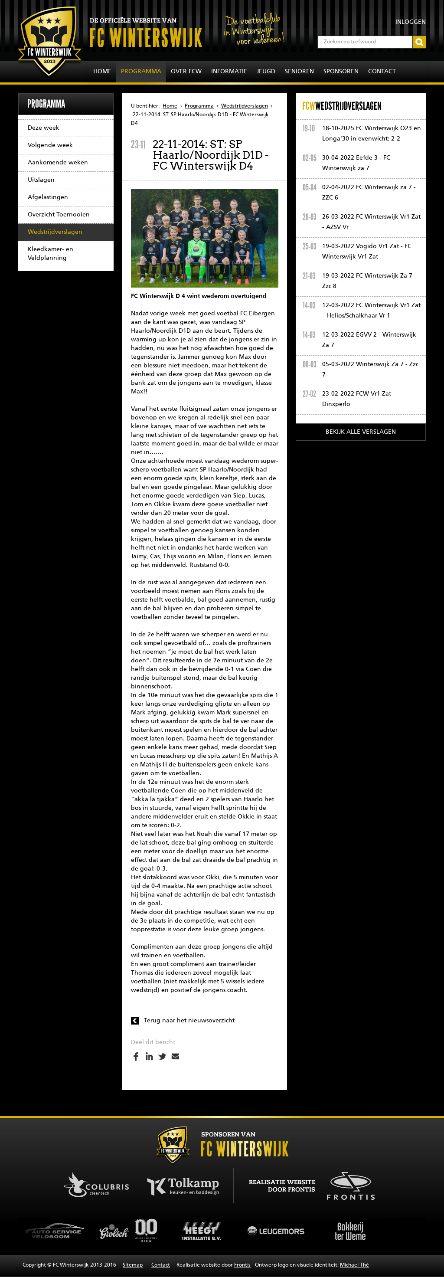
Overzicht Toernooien (59, 215)
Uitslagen (41, 180)
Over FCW (186, 72)
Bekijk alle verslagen (361, 432)
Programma (141, 72)
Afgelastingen (48, 197)
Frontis (242, 1265)
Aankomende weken (58, 163)
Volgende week (50, 145)
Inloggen (410, 22)
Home (102, 72)
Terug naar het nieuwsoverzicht (189, 1021)
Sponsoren (341, 72)
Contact (382, 72)
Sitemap (133, 1265)
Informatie (229, 72)
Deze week (43, 128)
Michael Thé (354, 1265)
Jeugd (266, 72)
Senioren (299, 72)
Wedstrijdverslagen (55, 232)
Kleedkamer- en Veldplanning (50, 253)
